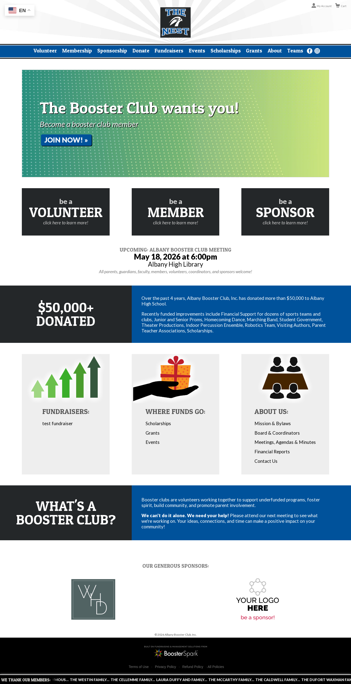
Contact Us (266, 461)
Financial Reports (272, 451)
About (275, 50)
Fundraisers (169, 50)
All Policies (216, 667)
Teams (295, 50)
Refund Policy (192, 667)
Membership (77, 50)
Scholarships (226, 50)
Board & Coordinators (277, 433)
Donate (140, 50)
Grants (254, 50)
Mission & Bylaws (272, 423)
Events (197, 50)
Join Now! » (66, 139)
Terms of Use (139, 667)
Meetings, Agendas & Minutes (285, 442)
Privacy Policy (165, 667)
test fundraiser (57, 423)
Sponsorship (112, 50)
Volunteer (45, 50)
